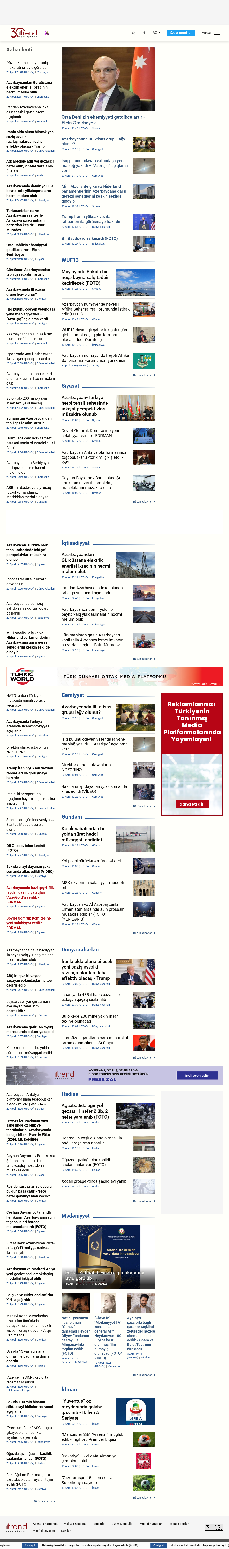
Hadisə (70, 1094)
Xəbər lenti (19, 50)
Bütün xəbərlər (142, 375)
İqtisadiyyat (76, 543)
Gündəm (72, 817)
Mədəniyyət (76, 1216)
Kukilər (66, 1531)
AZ (155, 32)
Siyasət (70, 386)
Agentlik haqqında (45, 1524)
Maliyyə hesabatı (75, 1524)
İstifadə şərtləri (179, 1524)
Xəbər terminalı (181, 33)
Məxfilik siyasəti (44, 1531)
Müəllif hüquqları (151, 1524)
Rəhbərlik (99, 1524)
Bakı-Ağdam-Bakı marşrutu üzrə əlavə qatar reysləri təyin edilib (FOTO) (115, 1545)
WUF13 (70, 260)
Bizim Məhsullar (122, 1524)
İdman (69, 1389)
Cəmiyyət (73, 695)
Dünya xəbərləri (80, 950)
